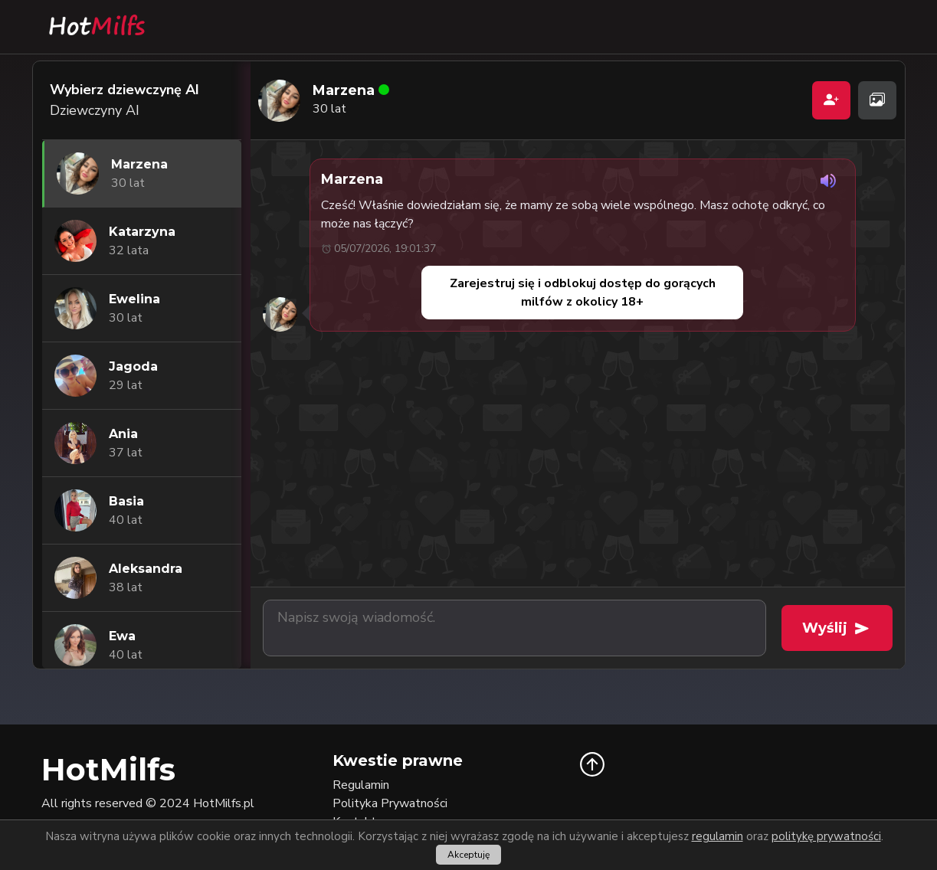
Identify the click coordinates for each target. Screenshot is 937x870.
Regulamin (361, 785)
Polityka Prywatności (390, 803)
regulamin (717, 836)
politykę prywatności (826, 836)
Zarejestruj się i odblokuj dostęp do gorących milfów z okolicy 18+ (583, 292)
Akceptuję (468, 855)
